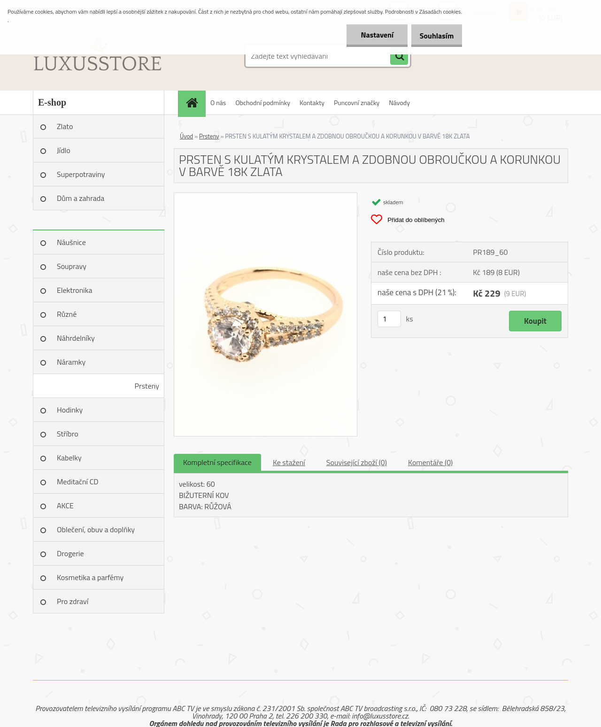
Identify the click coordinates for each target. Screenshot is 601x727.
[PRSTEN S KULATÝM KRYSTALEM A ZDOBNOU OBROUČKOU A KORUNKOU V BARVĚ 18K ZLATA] (265, 196)
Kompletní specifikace (217, 462)
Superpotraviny (81, 174)
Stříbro (67, 433)
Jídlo (63, 150)
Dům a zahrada (80, 198)
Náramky (71, 361)
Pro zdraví (72, 601)
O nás (218, 102)
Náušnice (71, 242)
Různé (67, 314)
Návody (399, 102)
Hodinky (70, 409)
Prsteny (147, 385)
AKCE (65, 505)
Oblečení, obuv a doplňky (96, 529)
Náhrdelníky (76, 338)
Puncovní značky (356, 102)
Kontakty (312, 102)
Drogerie (70, 553)
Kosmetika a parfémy (90, 577)
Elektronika (74, 290)
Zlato (65, 126)
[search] (399, 56)
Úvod (186, 136)
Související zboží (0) (356, 462)
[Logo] (97, 55)
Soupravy (71, 266)
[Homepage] (195, 103)
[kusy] (389, 319)
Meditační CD (78, 481)
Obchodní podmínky (262, 102)
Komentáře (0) (430, 462)
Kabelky (69, 457)
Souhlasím (433, 35)
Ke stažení (289, 462)
